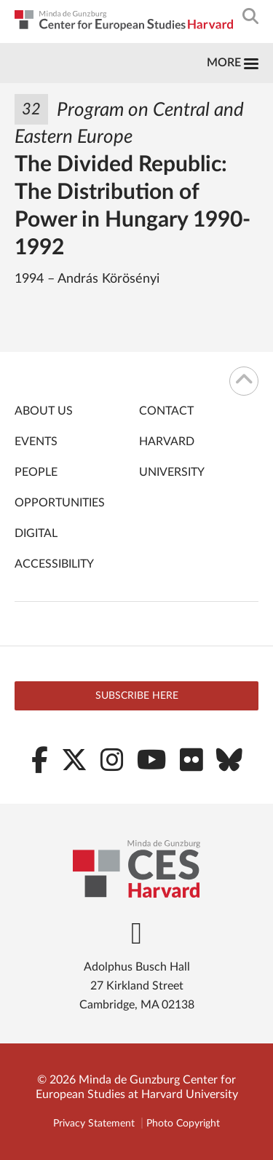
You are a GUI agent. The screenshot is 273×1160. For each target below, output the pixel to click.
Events (36, 441)
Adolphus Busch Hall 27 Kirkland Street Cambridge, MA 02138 (136, 986)
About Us (44, 411)
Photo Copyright (183, 1123)
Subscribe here (136, 696)
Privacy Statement (94, 1123)
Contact (166, 411)
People (36, 472)
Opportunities (60, 503)
